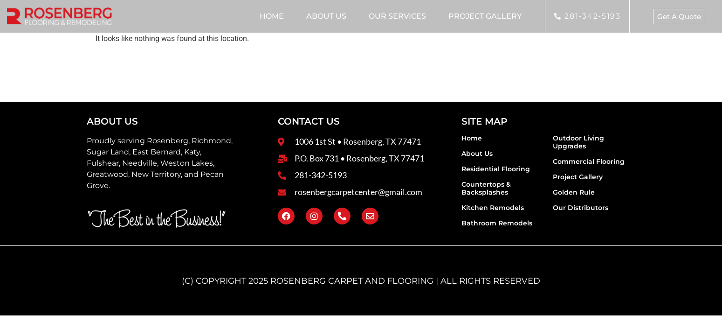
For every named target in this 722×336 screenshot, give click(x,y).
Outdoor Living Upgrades (578, 142)
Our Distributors (580, 207)
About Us (326, 16)
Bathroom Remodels (496, 223)
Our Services (397, 16)
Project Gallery (485, 16)
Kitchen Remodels (492, 207)
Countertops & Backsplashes (486, 188)
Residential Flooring (495, 169)
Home (272, 16)
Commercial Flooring (589, 161)
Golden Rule (574, 192)
